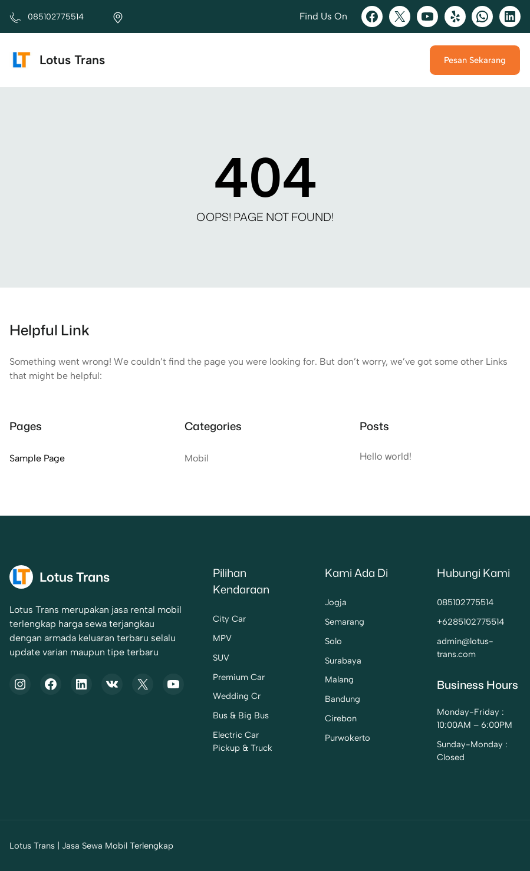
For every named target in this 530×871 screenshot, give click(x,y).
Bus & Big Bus (219, 715)
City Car (207, 618)
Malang (324, 679)
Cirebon (326, 718)
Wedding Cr (215, 696)
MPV (200, 638)
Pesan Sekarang (475, 60)
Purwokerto (332, 738)
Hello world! (386, 456)
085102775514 (459, 602)
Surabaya (328, 660)
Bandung (327, 699)
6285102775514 (467, 621)
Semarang (330, 621)
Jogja (321, 602)
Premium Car (217, 677)
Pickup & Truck (221, 748)
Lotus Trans (72, 59)
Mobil (197, 458)
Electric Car (214, 735)
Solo (318, 641)
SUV (199, 657)
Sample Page (37, 458)
